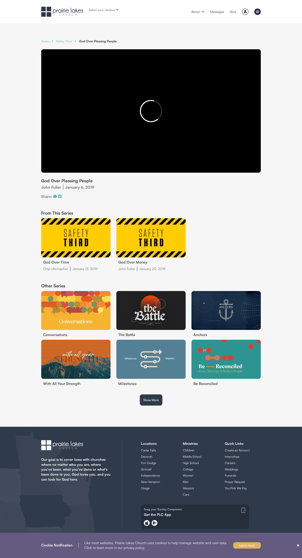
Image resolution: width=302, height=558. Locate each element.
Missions (188, 488)
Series (45, 41)
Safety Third (64, 41)
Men (186, 482)
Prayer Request (235, 482)
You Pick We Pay (236, 488)
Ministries (190, 443)
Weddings (231, 469)
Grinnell (146, 469)
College (188, 469)
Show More (151, 400)
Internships (232, 456)
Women (188, 475)
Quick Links (234, 443)
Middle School (192, 456)
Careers (230, 463)
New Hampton (150, 482)
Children (188, 450)
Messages (217, 12)
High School (191, 463)
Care (186, 494)
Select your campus (104, 10)
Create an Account (237, 450)
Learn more (247, 545)
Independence (150, 475)
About (197, 12)
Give (233, 12)
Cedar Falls (148, 450)
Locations (149, 443)
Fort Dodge (148, 463)
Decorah (146, 456)
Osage (145, 488)
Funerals (230, 475)
